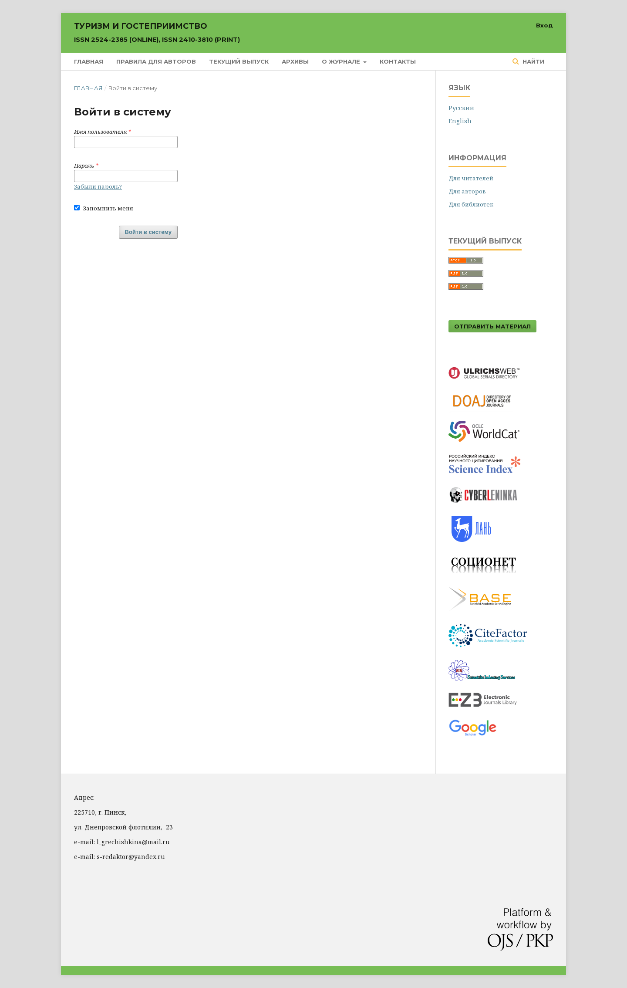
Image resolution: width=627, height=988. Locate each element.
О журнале (342, 61)
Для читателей (470, 178)
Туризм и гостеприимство (157, 32)
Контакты (398, 61)
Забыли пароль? (98, 186)
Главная (88, 61)
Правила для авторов (156, 61)
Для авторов (467, 191)
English (460, 121)
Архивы (295, 61)
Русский (461, 108)
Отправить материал (492, 326)
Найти (532, 61)
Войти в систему (148, 232)
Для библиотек (470, 204)
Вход (544, 25)
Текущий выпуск (239, 61)
